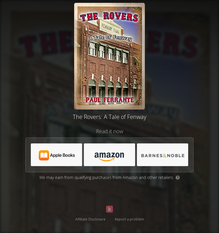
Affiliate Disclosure (90, 219)
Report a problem (129, 219)
